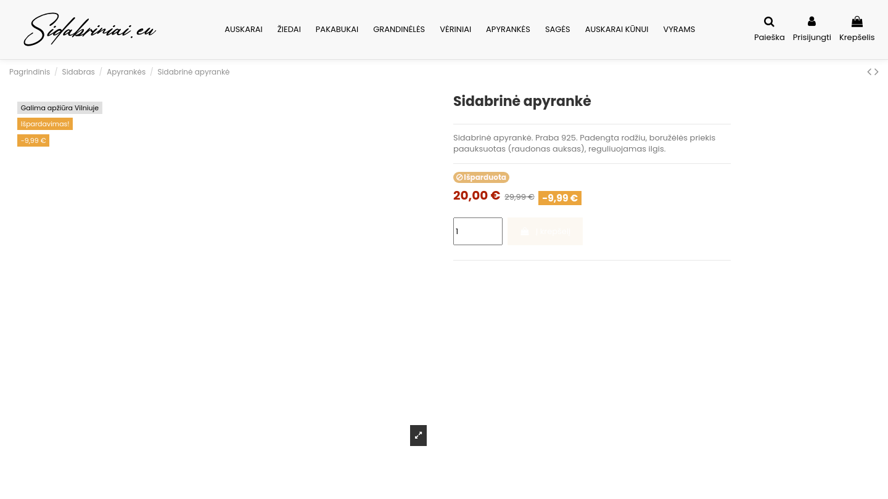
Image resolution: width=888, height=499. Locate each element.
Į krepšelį (544, 231)
